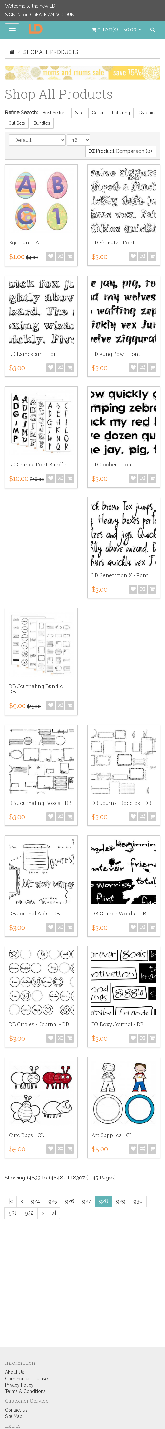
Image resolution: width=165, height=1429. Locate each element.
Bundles (41, 123)
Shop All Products (50, 52)
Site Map (14, 1416)
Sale (79, 112)
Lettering (121, 112)
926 (69, 1201)
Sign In (13, 14)
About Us (14, 1372)
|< (11, 1201)
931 (13, 1213)
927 (86, 1201)
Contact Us (16, 1410)
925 (52, 1201)
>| (54, 1213)
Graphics (147, 112)
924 (35, 1201)
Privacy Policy (19, 1385)
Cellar (98, 112)
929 (120, 1201)
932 (29, 1213)
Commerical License (26, 1378)
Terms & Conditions (25, 1391)
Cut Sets (16, 123)
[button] (116, 29)
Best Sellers (55, 112)
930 (137, 1201)
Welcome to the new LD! (30, 6)
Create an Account (53, 14)
